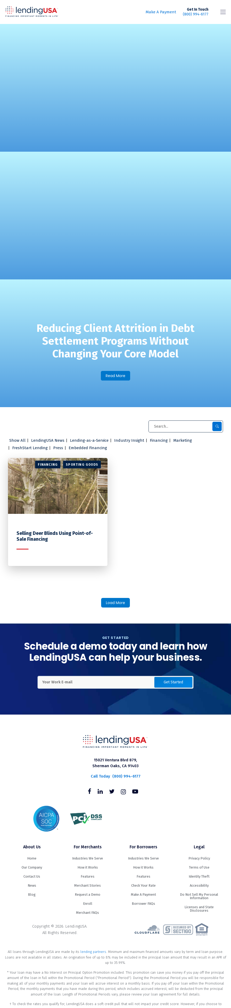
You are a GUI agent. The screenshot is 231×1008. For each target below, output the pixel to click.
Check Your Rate (143, 885)
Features (87, 876)
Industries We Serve (87, 858)
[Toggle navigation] (223, 12)
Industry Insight (129, 440)
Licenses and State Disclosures (199, 908)
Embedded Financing (88, 447)
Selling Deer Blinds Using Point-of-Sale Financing (54, 536)
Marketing (182, 440)
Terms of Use (199, 867)
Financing (159, 440)
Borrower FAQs (143, 904)
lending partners (93, 952)
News (32, 885)
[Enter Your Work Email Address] (116, 682)
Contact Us (31, 876)
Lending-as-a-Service (89, 440)
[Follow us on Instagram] (123, 792)
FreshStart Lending (30, 447)
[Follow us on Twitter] (111, 792)
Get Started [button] (173, 682)
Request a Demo (87, 895)
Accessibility (199, 885)
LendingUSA (32, 12)
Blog (32, 895)
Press (58, 447)
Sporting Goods (82, 464)
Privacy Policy (199, 858)
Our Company (32, 867)
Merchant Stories (87, 885)
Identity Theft (199, 876)
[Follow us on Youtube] (135, 792)
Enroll (87, 904)
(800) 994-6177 (195, 11)
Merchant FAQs (87, 913)
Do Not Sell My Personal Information (199, 896)
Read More (115, 375)
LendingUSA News (47, 440)
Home (31, 858)
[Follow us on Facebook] (89, 792)
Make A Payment (161, 12)
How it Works (87, 867)
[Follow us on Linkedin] (100, 792)
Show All (17, 440)
